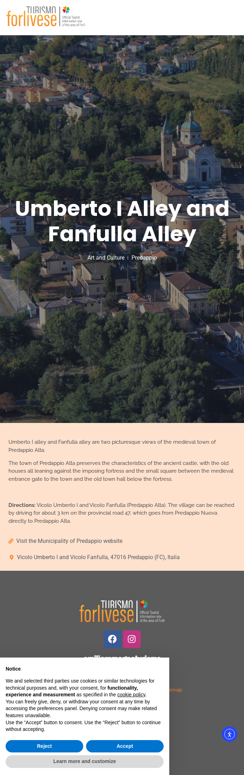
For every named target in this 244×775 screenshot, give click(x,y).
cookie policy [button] (131, 694)
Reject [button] (44, 746)
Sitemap (172, 689)
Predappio (144, 257)
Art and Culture (105, 257)
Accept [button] (125, 746)
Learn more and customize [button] (84, 761)
